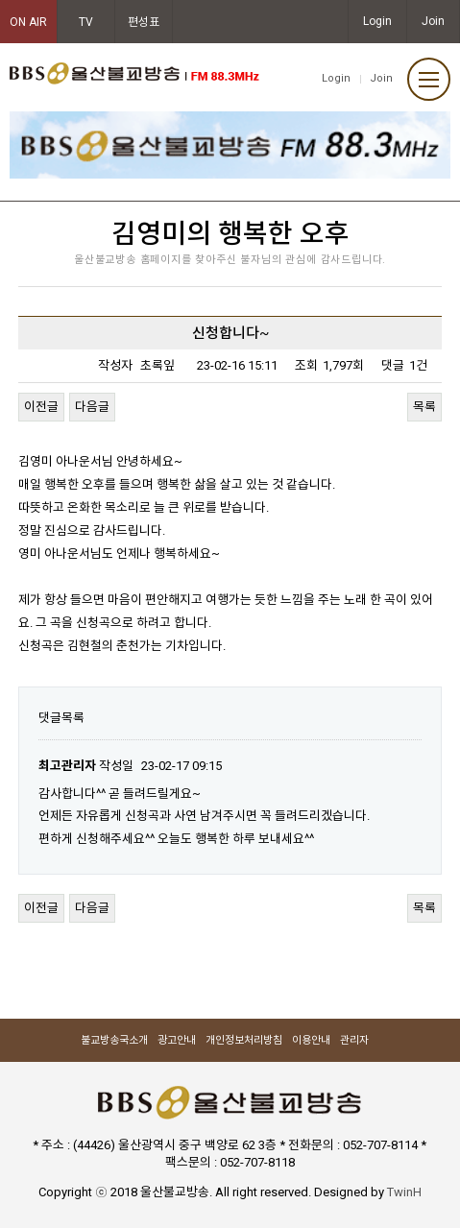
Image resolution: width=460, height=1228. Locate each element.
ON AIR (28, 22)
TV (86, 22)
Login (377, 21)
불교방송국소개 (114, 1040)
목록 (424, 406)
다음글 (92, 406)
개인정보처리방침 (244, 1040)
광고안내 (176, 1040)
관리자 (354, 1040)
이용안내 (311, 1040)
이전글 (41, 406)
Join (433, 21)
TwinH (404, 1192)
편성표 (143, 22)
